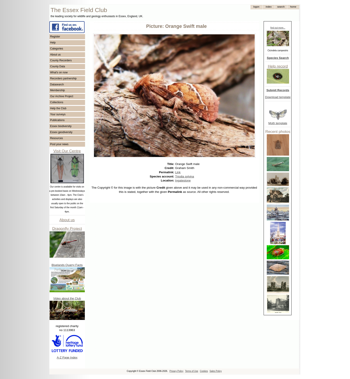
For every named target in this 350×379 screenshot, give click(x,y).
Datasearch (57, 84)
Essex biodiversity (61, 126)
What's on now (59, 72)
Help (53, 42)
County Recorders (61, 60)
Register (55, 36)
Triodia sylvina (184, 176)
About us (55, 54)
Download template (278, 97)
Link (178, 172)
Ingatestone (183, 180)
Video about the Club (67, 298)
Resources (56, 138)
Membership (57, 90)
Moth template (277, 123)
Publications (57, 120)
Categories (56, 48)
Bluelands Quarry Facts (67, 265)
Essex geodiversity (61, 132)
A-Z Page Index (67, 357)
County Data (57, 66)
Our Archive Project (61, 96)
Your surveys (58, 114)
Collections (56, 102)
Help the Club (58, 108)
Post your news (59, 144)
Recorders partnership (63, 78)
